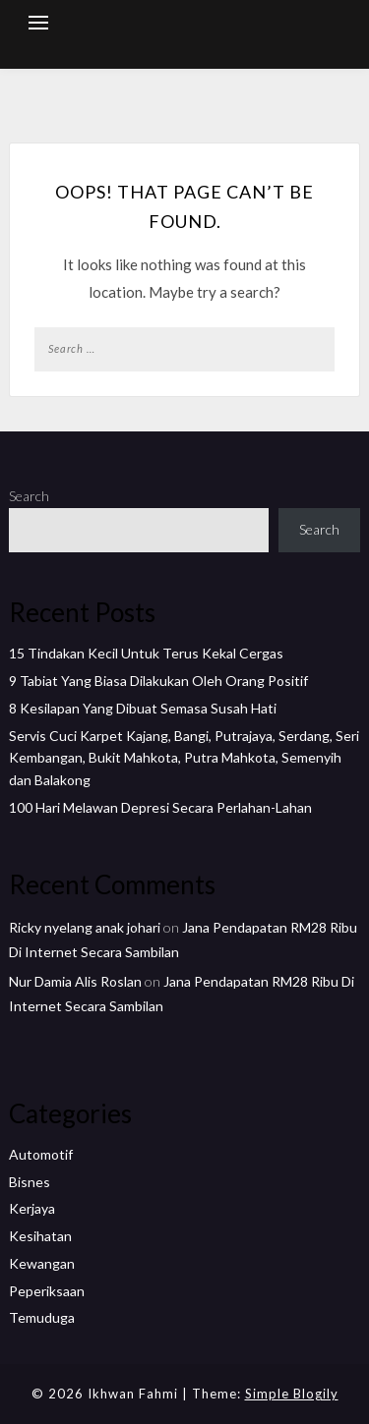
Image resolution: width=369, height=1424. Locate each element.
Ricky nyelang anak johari (84, 927)
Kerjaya (32, 1208)
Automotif (41, 1154)
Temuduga (42, 1317)
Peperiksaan (47, 1290)
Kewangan (42, 1263)
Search (29, 495)
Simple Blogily (291, 1393)
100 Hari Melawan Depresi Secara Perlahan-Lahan (160, 807)
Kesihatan (40, 1235)
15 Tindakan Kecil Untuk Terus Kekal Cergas (146, 653)
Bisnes (29, 1181)
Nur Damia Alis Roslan (75, 981)
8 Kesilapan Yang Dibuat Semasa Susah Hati (143, 708)
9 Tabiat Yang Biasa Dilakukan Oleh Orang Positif (158, 680)
